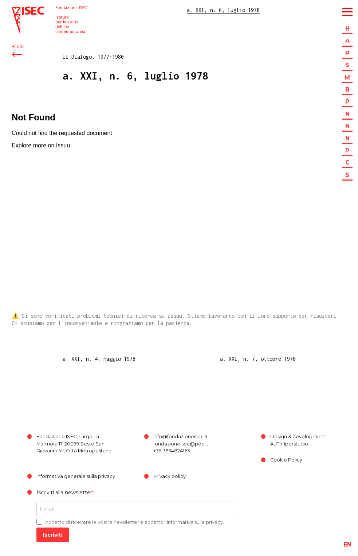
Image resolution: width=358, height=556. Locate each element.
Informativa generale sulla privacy (75, 476)
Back (18, 46)
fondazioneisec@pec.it (180, 444)
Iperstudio (296, 444)
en (347, 544)
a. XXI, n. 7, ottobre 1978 (258, 359)
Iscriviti (53, 535)
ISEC (17, 10)
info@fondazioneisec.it (180, 436)
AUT (274, 444)
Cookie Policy (286, 460)
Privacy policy (169, 476)
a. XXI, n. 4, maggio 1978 (99, 359)
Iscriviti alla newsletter (64, 492)
